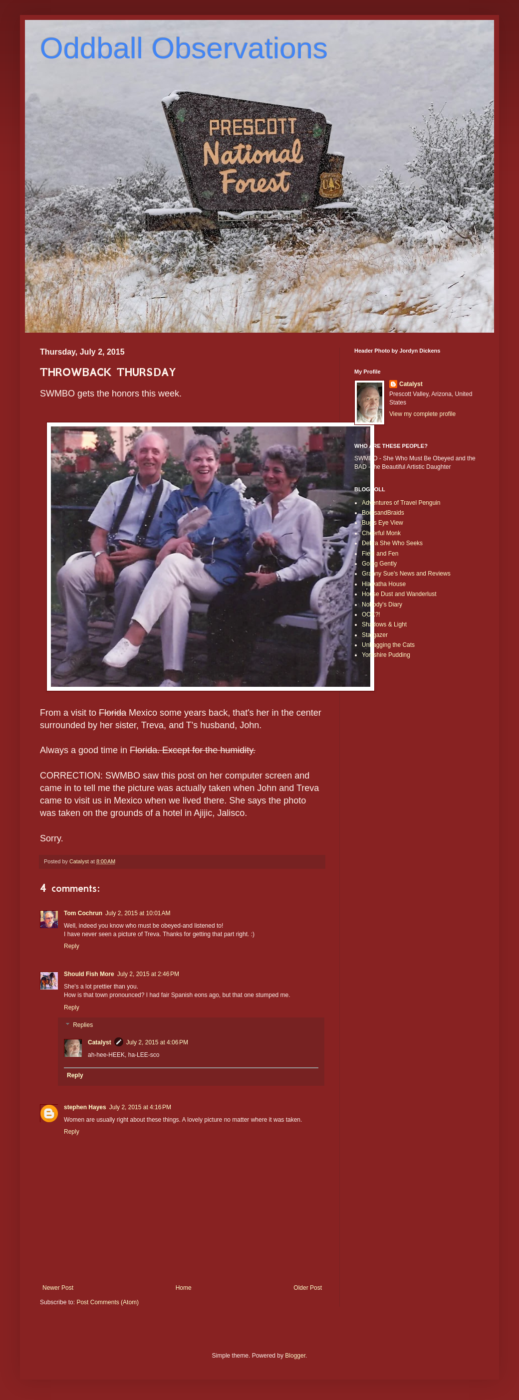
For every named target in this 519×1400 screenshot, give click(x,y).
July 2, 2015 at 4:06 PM (157, 1042)
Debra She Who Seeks (392, 543)
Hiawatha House (384, 584)
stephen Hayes (85, 1107)
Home (184, 1287)
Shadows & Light (384, 624)
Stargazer (375, 634)
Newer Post (57, 1287)
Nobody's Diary (382, 604)
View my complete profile (422, 413)
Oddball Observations (184, 48)
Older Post (307, 1287)
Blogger (295, 1355)
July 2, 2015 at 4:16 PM (140, 1107)
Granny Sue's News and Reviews (406, 573)
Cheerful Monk (381, 533)
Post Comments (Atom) (107, 1302)
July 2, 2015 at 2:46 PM (148, 974)
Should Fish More (89, 974)
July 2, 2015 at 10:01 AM (137, 913)
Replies (83, 1025)
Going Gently (379, 563)
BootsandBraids (383, 512)
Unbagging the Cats (388, 644)
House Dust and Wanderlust (399, 594)
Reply (71, 946)
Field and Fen (380, 553)
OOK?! (371, 614)
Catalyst (99, 1042)
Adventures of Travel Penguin (401, 502)
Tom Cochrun (83, 913)
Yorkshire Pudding (386, 654)
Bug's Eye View (382, 522)
